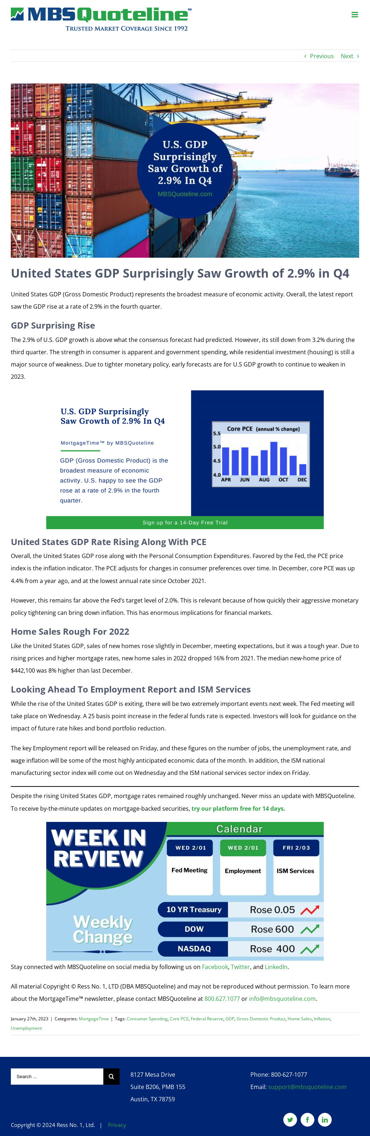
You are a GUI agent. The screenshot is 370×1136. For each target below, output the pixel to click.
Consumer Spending (147, 1019)
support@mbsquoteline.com (307, 1087)
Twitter (240, 967)
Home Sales (300, 1019)
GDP (230, 1019)
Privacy (117, 1124)
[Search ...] (57, 1076)
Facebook (215, 967)
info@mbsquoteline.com (282, 999)
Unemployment (26, 1028)
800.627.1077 (222, 999)
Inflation (322, 1019)
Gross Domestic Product (261, 1019)
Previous (322, 56)
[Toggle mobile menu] (355, 14)
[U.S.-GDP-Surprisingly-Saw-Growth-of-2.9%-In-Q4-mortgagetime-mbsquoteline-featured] (185, 170)
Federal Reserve (207, 1019)
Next (347, 56)
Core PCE (179, 1019)
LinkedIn (276, 967)
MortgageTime (94, 1019)
